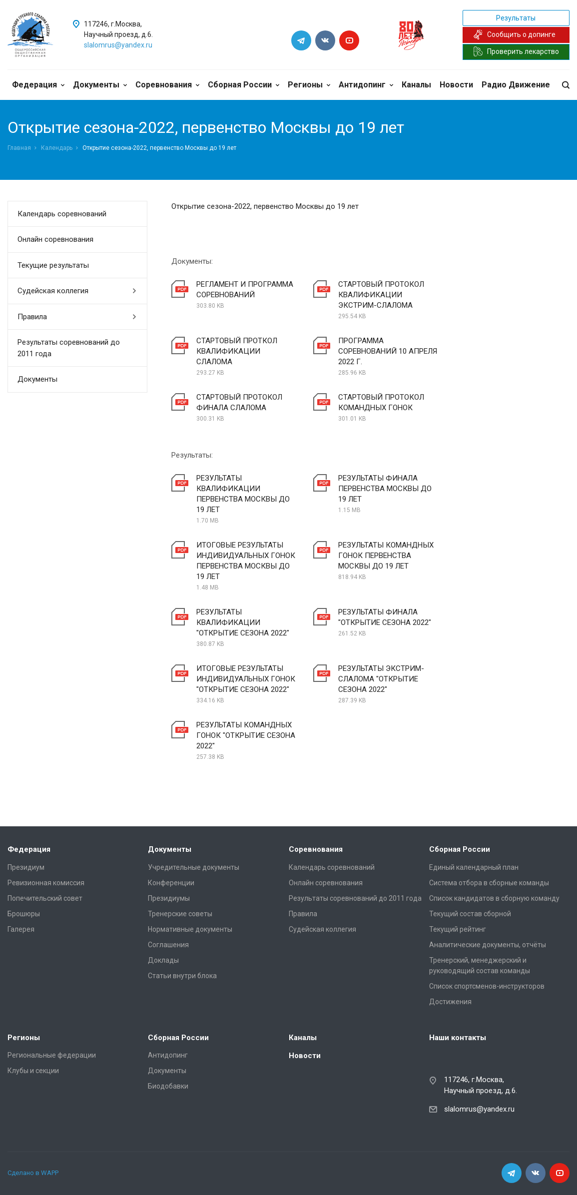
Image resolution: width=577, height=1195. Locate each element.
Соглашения (168, 945)
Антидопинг (366, 84)
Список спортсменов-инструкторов (487, 986)
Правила (77, 316)
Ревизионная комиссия (45, 883)
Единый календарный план (474, 867)
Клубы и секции (33, 1071)
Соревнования (167, 84)
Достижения (450, 1002)
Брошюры (23, 914)
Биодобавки (168, 1086)
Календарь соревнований (61, 213)
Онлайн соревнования (55, 239)
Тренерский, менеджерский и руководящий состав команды (479, 965)
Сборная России (243, 84)
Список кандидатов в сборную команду (494, 898)
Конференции (171, 883)
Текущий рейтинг (457, 929)
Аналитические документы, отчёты (487, 945)
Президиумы (169, 898)
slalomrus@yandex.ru (118, 45)
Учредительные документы (193, 867)
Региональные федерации (51, 1055)
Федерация (38, 84)
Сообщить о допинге (514, 34)
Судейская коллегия (77, 290)
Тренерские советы (180, 914)
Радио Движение (516, 84)
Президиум (25, 867)
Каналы (416, 84)
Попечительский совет (44, 898)
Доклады (163, 960)
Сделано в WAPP (32, 1173)
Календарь (56, 147)
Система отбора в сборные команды (489, 883)
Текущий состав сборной (470, 914)
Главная (19, 147)
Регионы (309, 84)
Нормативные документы (190, 929)
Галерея (20, 929)
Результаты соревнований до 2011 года (68, 348)
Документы (100, 84)
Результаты (516, 18)
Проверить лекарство (516, 51)
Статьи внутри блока (182, 976)
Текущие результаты (53, 265)
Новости (456, 84)
